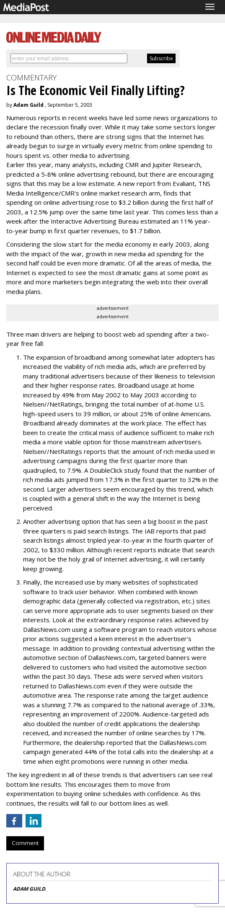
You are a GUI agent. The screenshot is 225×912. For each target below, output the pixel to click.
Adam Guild (28, 104)
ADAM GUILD (29, 888)
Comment (25, 843)
